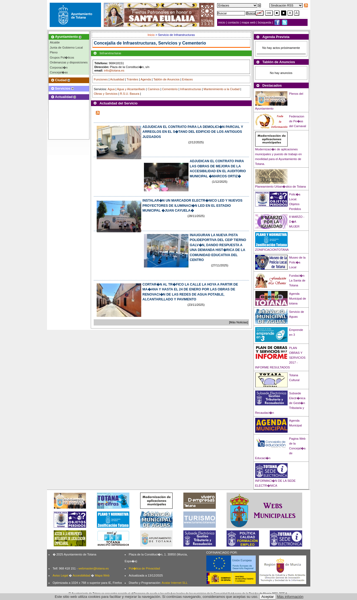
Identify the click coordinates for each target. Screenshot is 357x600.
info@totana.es (114, 70)
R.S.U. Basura (129, 93)
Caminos (154, 89)
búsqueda (265, 22)
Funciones (101, 79)
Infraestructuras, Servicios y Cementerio (164, 43)
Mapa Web (102, 575)
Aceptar (267, 597)
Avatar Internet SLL (175, 582)
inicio (222, 22)
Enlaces (187, 79)
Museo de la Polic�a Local (297, 262)
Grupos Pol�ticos (62, 57)
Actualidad (117, 79)
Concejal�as (59, 72)
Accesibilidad (81, 575)
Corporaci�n (59, 67)
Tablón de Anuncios (166, 79)
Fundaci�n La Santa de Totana (297, 280)
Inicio (151, 34)
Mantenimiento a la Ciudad (222, 89)
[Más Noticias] (238, 322)
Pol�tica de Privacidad (144, 568)
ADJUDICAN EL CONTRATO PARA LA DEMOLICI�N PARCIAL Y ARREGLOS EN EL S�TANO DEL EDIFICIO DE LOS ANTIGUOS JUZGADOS (193, 132)
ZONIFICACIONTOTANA (272, 249)
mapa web (249, 22)
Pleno (54, 52)
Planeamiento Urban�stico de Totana (280, 186)
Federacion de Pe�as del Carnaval (297, 121)
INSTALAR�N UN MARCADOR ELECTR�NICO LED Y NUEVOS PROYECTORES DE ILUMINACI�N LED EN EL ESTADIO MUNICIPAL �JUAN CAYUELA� (193, 205)
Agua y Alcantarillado (131, 89)
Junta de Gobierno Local (66, 47)
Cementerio (170, 89)
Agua (110, 89)
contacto (233, 22)
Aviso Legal (60, 575)
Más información (290, 597)
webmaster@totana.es (93, 568)
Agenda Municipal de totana (297, 298)
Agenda (145, 79)
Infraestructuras (190, 89)
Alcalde (55, 42)
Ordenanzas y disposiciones (69, 62)
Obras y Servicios (106, 93)
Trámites (132, 79)
